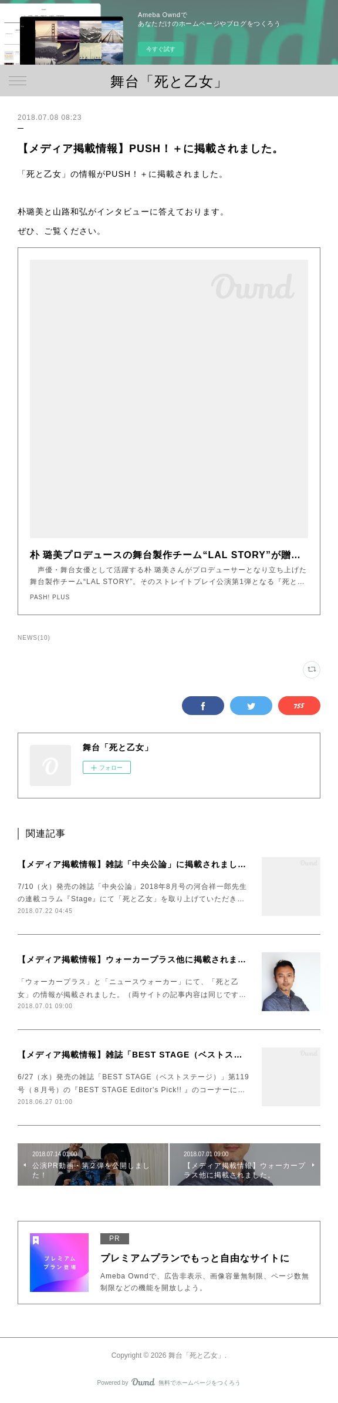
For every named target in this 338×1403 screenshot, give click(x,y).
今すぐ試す (160, 49)
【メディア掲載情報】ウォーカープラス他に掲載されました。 (141, 959)
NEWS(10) (34, 638)
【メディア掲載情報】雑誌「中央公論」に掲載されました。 (136, 864)
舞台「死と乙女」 (169, 81)
